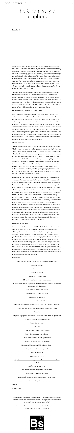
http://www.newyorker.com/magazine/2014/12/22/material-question (37, 304)
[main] (37, 13)
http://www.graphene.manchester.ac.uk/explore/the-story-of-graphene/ (37, 316)
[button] (2, 3)
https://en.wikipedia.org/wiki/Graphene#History (37, 345)
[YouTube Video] (37, 48)
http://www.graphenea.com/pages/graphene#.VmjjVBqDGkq (37, 261)
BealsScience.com (43, 408)
